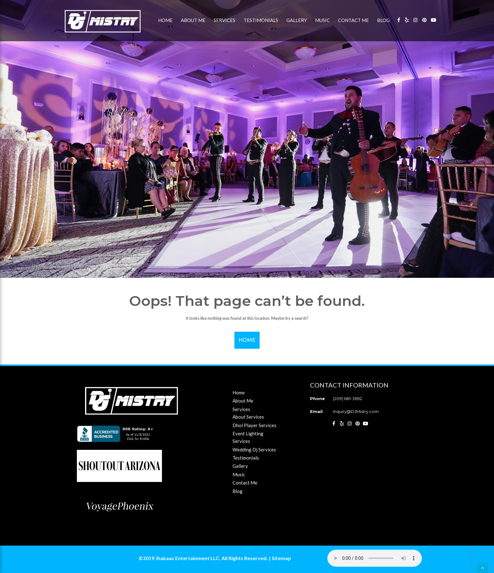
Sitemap (281, 558)
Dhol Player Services (254, 425)
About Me (193, 20)
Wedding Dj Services (254, 449)
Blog (383, 20)
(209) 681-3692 (347, 398)
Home (165, 20)
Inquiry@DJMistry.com (356, 411)
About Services (248, 417)
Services (224, 20)
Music (322, 20)
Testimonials (261, 20)
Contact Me (353, 20)
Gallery (296, 20)
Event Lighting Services (248, 437)
